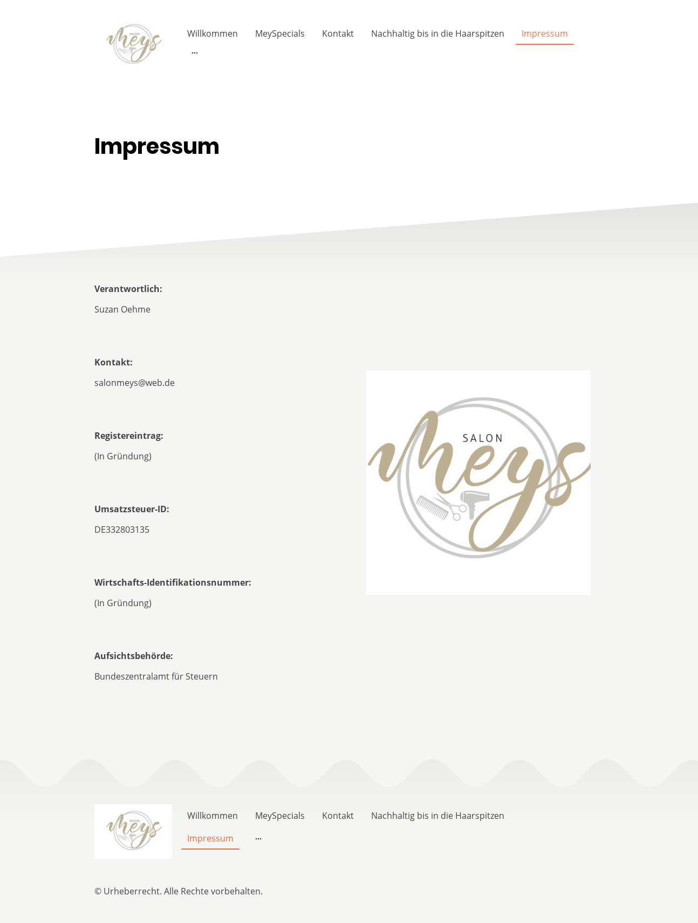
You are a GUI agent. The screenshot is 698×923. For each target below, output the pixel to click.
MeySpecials (280, 33)
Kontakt (338, 33)
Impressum (545, 33)
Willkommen (212, 33)
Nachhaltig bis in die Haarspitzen (437, 33)
